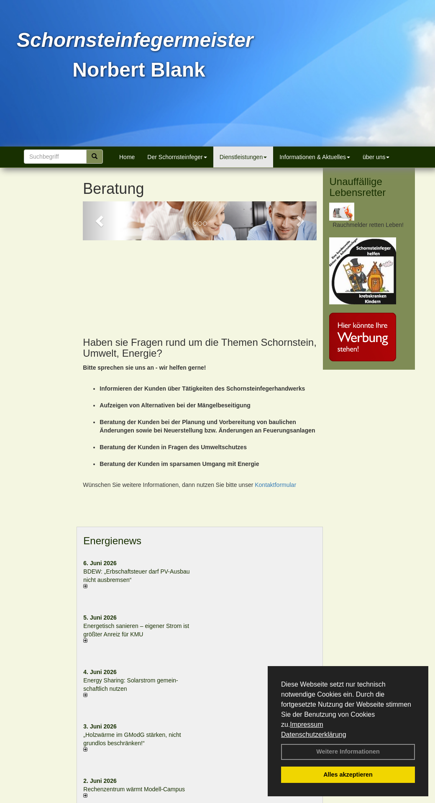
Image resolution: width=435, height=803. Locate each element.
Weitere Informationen (348, 751)
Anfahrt (266, 798)
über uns (376, 157)
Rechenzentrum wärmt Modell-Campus (134, 713)
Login (118, 798)
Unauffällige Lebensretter (357, 187)
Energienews (112, 465)
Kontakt (141, 798)
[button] (100, 221)
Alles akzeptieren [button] (348, 774)
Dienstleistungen (243, 157)
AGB (288, 798)
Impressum (306, 724)
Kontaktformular (275, 409)
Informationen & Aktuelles (314, 157)
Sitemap (311, 798)
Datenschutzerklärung (313, 734)
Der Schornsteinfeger (177, 157)
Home (127, 157)
